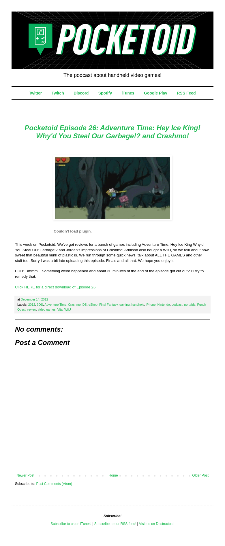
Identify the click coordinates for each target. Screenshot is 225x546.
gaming (124, 304)
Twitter (35, 93)
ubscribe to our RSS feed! (116, 524)
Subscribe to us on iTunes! (70, 524)
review (31, 309)
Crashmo (74, 304)
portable (190, 304)
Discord (81, 93)
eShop (93, 304)
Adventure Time (55, 304)
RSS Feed (186, 93)
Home (113, 475)
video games (46, 309)
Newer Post (25, 475)
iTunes (128, 93)
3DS (40, 304)
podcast (177, 304)
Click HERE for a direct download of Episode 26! (56, 287)
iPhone (151, 304)
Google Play (155, 93)
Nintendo (163, 304)
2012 (31, 304)
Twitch (58, 93)
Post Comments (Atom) (54, 484)
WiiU (67, 309)
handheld (137, 304)
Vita (60, 309)
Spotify (105, 93)
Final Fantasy (108, 304)
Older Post (200, 475)
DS (84, 304)
